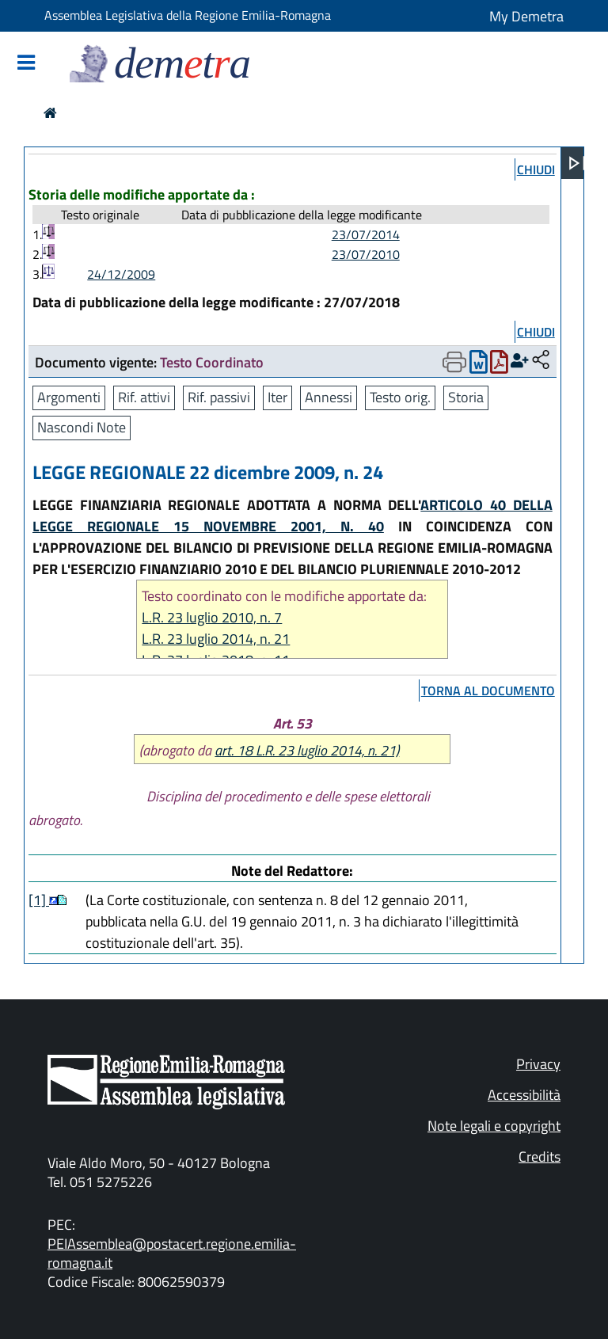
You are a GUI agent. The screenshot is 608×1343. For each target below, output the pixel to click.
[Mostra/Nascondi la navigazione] (26, 63)
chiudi (536, 169)
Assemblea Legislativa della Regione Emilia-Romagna (187, 15)
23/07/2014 (366, 234)
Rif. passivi (219, 397)
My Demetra (526, 16)
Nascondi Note (81, 427)
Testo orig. (400, 397)
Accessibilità (524, 1094)
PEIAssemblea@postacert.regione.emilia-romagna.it (172, 1253)
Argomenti (69, 397)
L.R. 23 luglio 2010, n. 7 (212, 617)
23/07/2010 (366, 254)
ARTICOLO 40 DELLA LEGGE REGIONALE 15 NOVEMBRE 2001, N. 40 (292, 515)
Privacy (538, 1064)
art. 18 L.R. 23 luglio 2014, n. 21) (307, 750)
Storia (466, 397)
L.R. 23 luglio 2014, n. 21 (216, 638)
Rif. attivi (144, 397)
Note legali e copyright (494, 1125)
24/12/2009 (121, 273)
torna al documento (488, 690)
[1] (38, 900)
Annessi (328, 397)
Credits (539, 1156)
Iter (277, 397)
